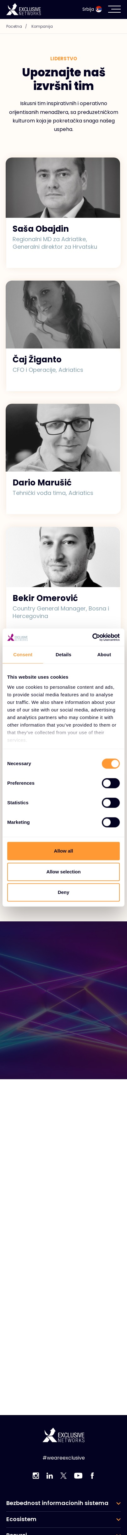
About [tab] (104, 654)
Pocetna (18, 26)
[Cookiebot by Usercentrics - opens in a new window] (92, 637)
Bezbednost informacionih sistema (57, 1503)
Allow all (63, 851)
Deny (63, 892)
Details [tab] (63, 654)
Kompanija (42, 26)
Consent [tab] (22, 654)
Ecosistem (21, 1519)
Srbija (92, 9)
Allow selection (63, 871)
